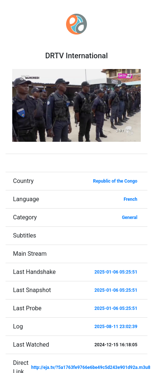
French (130, 199)
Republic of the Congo (115, 181)
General (129, 217)
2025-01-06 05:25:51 (115, 272)
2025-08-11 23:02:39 (115, 326)
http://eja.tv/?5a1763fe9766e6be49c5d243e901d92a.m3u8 (90, 367)
